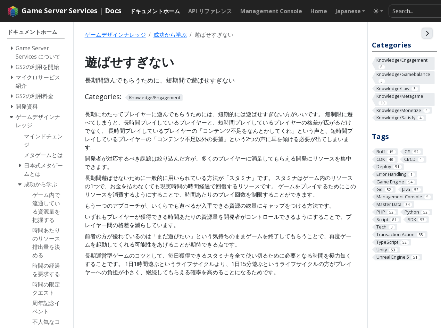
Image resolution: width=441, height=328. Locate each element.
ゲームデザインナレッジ (115, 34)
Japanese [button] (348, 11)
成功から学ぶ (170, 34)
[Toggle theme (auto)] (378, 11)
